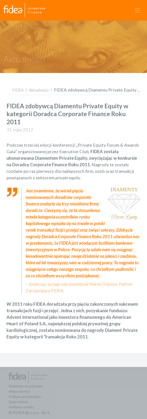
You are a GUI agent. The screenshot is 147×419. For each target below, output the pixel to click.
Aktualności (39, 90)
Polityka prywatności (25, 396)
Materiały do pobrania (26, 386)
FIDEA (18, 90)
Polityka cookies (21, 407)
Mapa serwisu (19, 391)
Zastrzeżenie (18, 402)
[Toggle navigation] (137, 10)
